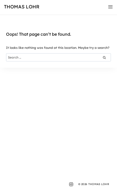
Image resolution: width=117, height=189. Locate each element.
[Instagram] (71, 184)
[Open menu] (109, 6)
